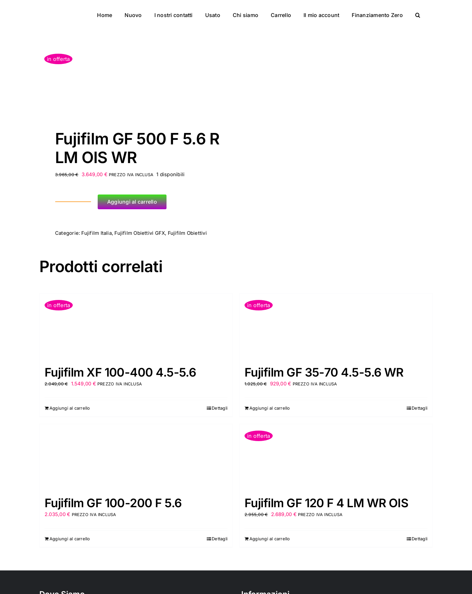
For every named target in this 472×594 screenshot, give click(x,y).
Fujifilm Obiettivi (187, 233)
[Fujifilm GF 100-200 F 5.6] (136, 457)
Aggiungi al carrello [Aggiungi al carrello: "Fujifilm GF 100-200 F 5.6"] (69, 538)
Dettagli (219, 408)
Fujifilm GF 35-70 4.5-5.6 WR (324, 372)
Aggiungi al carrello (132, 201)
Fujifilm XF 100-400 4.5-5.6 (120, 372)
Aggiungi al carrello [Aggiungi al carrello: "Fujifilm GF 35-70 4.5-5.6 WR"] (269, 408)
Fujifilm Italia (96, 233)
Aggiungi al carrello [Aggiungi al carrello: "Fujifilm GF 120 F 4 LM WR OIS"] (269, 538)
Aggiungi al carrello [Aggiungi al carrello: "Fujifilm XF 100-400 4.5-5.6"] (69, 408)
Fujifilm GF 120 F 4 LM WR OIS (326, 503)
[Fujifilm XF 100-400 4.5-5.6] (136, 326)
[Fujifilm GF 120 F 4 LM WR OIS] (336, 457)
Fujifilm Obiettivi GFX (139, 233)
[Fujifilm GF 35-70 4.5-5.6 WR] (336, 326)
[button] (417, 14)
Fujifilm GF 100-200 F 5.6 (113, 503)
